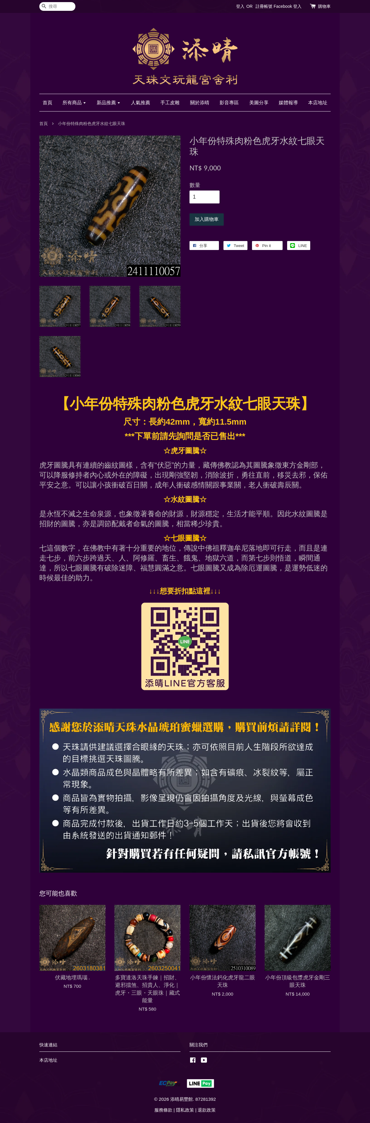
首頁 (47, 102)
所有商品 (74, 102)
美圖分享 (258, 102)
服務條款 (163, 1109)
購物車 (324, 6)
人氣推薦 (140, 102)
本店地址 (317, 102)
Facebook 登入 (288, 6)
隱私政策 (185, 1109)
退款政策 (207, 1109)
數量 (195, 185)
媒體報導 (288, 102)
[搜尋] (57, 6)
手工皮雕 (170, 102)
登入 (240, 6)
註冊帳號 (264, 6)
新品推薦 (108, 102)
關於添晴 (199, 102)
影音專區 (229, 102)
